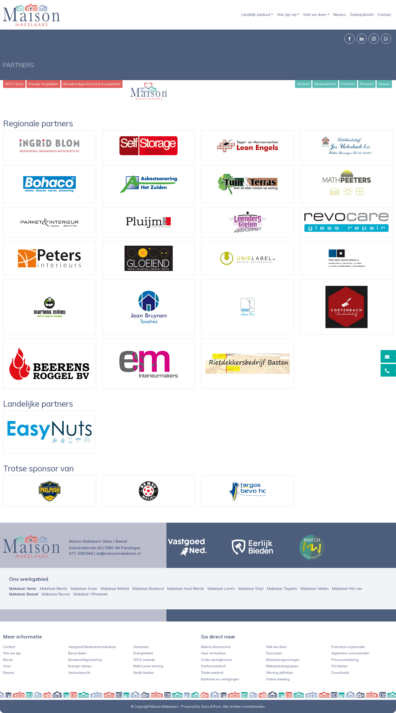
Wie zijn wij (286, 14)
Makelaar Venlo (22, 588)
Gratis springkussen (216, 660)
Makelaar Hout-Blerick (185, 588)
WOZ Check (14, 84)
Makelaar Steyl (250, 588)
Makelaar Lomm (221, 588)
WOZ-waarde (144, 660)
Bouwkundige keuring (85, 660)
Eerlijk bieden (143, 673)
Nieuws (339, 14)
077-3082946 (81, 553)
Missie (8, 660)
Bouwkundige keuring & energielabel (91, 84)
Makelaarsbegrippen (282, 666)
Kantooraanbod (213, 666)
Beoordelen (77, 653)
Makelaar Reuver (56, 594)
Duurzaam (274, 653)
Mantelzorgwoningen (283, 660)
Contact (384, 14)
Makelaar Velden (315, 588)
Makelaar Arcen (84, 588)
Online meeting (278, 679)
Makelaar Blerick (53, 588)
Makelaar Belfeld (115, 588)
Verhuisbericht (79, 673)
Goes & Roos (211, 706)
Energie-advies (80, 666)
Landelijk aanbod (255, 14)
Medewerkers (325, 84)
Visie (7, 666)
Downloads (340, 673)
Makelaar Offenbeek (90, 594)
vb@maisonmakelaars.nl (118, 553)
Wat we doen (314, 14)
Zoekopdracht (362, 14)
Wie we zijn (12, 653)
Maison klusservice (216, 647)
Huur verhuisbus (213, 653)
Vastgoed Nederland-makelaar (92, 647)
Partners (348, 84)
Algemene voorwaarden (350, 653)
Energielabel (143, 653)
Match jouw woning (148, 666)
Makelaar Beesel (23, 594)
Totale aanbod (212, 673)
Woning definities (279, 673)
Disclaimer (339, 666)
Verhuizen (141, 647)
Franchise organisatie (348, 647)
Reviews (367, 84)
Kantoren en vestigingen (220, 679)
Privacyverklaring (345, 660)
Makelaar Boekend (148, 588)
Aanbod (303, 84)
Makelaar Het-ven (347, 588)
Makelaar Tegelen (282, 588)
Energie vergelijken (43, 84)
